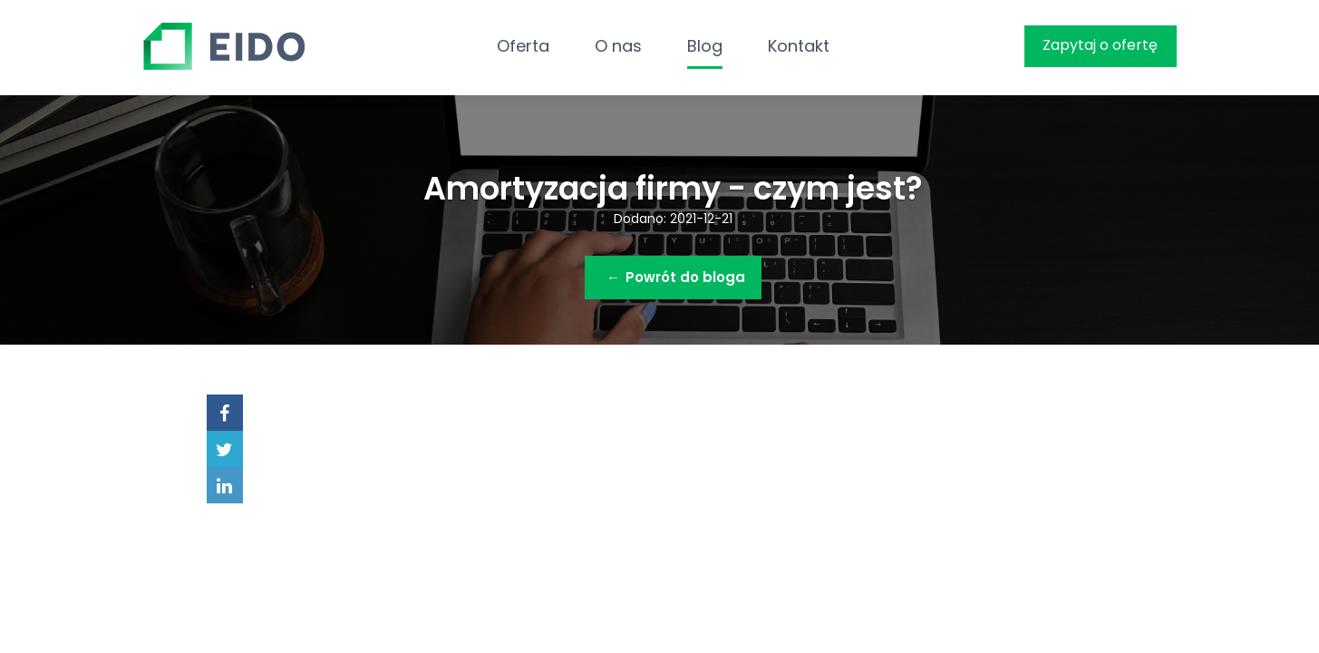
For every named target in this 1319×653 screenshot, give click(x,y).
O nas (618, 45)
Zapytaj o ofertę (1100, 44)
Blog (705, 45)
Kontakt (798, 45)
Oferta (523, 45)
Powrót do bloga (675, 277)
